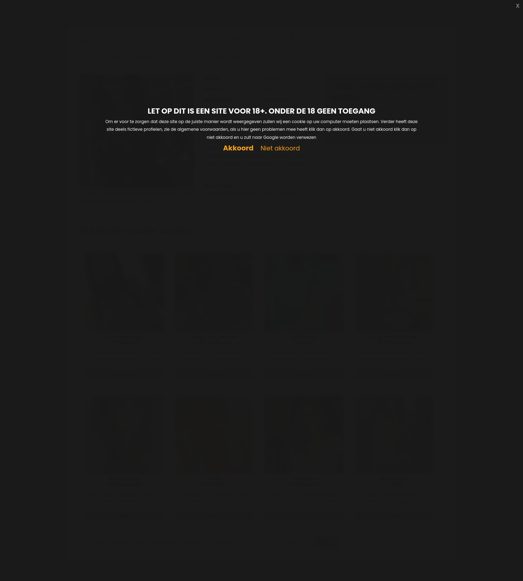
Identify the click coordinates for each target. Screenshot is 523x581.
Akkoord (238, 148)
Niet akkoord (280, 148)
